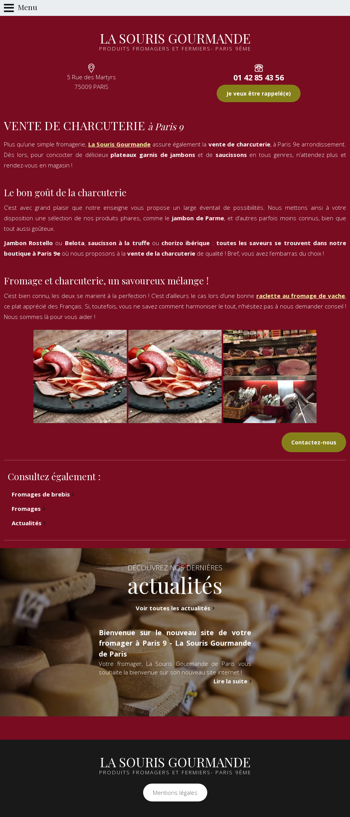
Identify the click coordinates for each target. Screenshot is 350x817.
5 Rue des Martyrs (91, 82)
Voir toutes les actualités (173, 610)
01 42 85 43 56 (258, 77)
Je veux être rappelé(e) (258, 93)
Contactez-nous (313, 442)
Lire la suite (230, 683)
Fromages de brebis (41, 494)
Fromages (26, 508)
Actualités (27, 523)
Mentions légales (175, 792)
